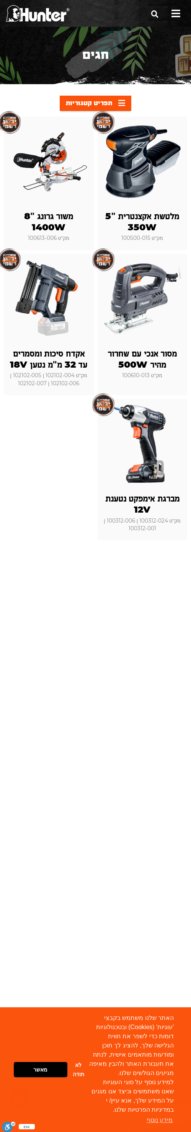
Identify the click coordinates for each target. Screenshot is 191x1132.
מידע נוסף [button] (160, 1120)
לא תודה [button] (78, 1069)
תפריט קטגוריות (95, 102)
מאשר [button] (40, 1070)
